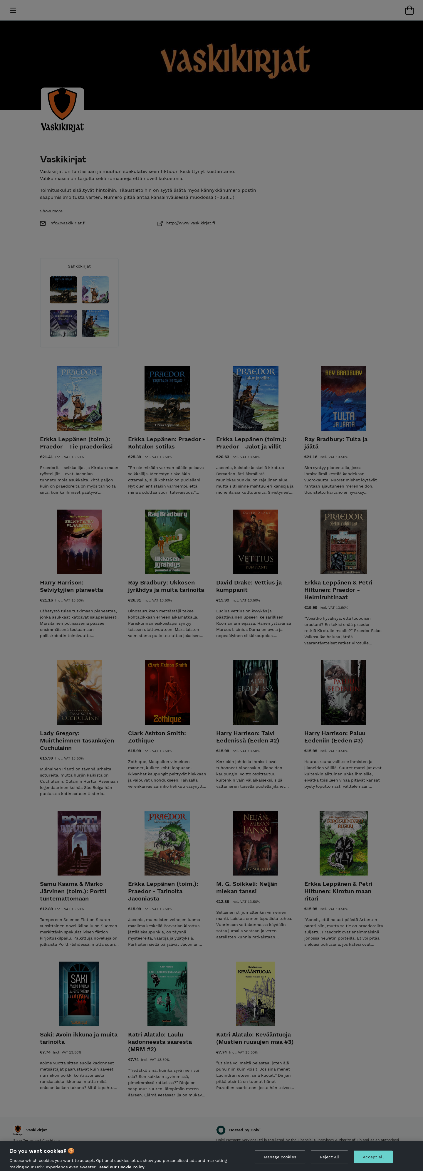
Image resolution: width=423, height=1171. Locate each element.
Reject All (329, 1161)
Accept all (373, 1161)
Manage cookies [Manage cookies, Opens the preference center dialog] (280, 1161)
